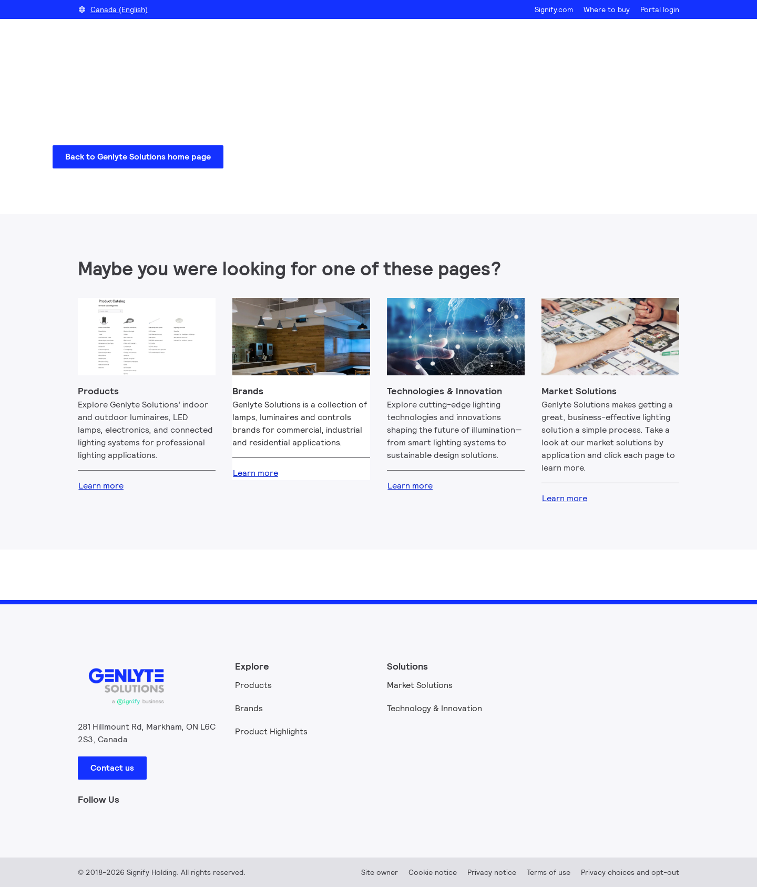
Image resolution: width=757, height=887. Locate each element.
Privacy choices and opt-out (630, 872)
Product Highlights (271, 731)
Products (253, 685)
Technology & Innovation (434, 708)
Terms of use (548, 872)
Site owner (379, 872)
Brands (249, 708)
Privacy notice (491, 872)
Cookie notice (432, 872)
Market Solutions (420, 685)
